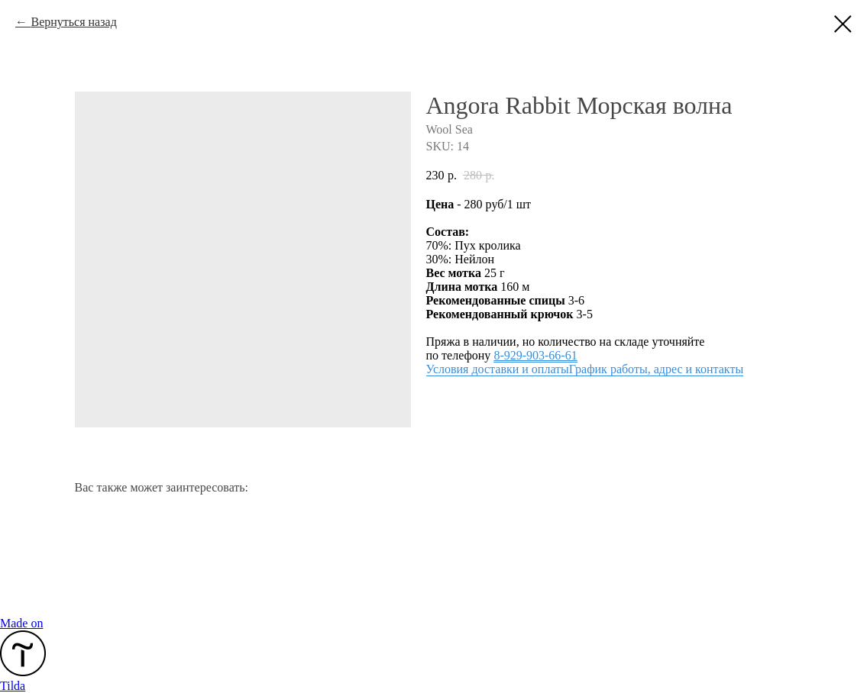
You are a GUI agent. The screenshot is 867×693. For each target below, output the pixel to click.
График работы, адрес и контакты (656, 369)
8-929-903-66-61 (535, 355)
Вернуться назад (73, 21)
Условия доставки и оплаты (497, 369)
